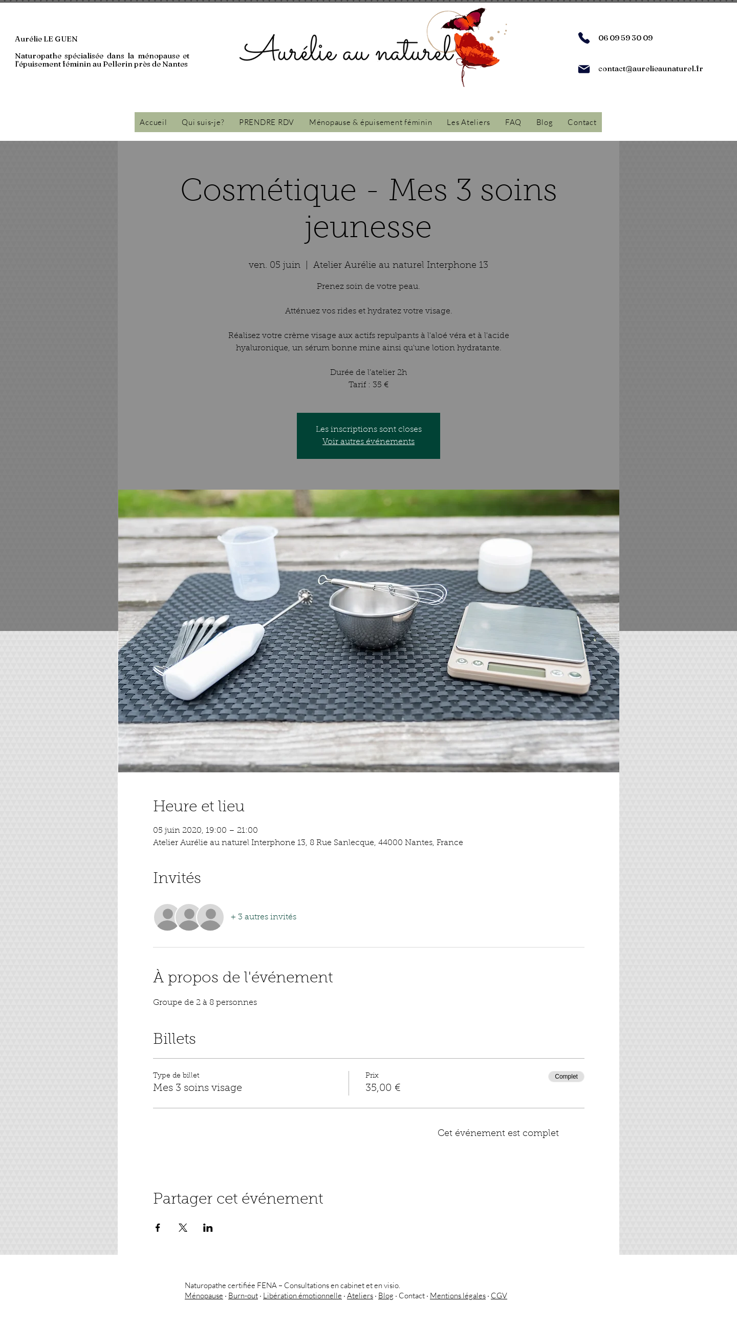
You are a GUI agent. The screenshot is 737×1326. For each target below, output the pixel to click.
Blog (386, 1295)
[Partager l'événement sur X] (183, 1228)
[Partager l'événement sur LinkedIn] (208, 1228)
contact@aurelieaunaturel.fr (650, 68)
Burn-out (243, 1295)
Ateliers (360, 1295)
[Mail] (584, 69)
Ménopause (204, 1295)
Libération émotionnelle (302, 1295)
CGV (499, 1295)
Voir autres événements (368, 442)
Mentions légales (458, 1295)
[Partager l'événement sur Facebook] (158, 1228)
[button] (371, 122)
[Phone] (584, 38)
